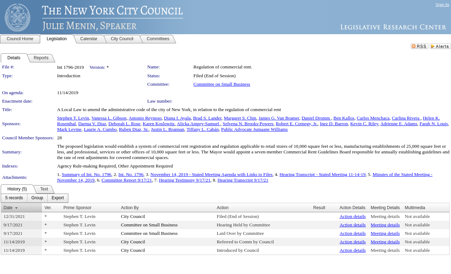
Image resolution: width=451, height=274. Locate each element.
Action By (130, 207)
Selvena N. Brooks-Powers (248, 123)
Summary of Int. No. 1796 (86, 174)
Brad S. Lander (207, 118)
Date (8, 207)
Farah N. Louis (434, 123)
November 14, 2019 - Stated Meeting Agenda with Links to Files (211, 174)
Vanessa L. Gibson (108, 118)
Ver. (48, 207)
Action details (353, 216)
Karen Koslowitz (159, 123)
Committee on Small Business (221, 84)
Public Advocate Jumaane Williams (254, 129)
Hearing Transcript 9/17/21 (242, 180)
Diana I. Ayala (177, 118)
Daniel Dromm (316, 118)
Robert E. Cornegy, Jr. (296, 123)
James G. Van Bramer (279, 118)
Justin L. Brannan (167, 129)
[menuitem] (14, 198)
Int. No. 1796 (130, 174)
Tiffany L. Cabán (202, 129)
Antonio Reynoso (145, 118)
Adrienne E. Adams (398, 123)
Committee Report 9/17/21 (126, 180)
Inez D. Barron (334, 123)
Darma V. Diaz (92, 123)
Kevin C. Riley (364, 123)
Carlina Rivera (406, 118)
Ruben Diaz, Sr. (133, 129)
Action (222, 207)
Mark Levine (69, 129)
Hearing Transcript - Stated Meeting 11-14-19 (322, 174)
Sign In (442, 4)
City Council (133, 216)
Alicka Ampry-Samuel (199, 123)
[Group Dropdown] (37, 198)
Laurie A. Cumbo (100, 129)
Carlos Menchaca (373, 118)
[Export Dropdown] (57, 198)
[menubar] (34, 198)
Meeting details (385, 216)
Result (319, 207)
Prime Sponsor (77, 207)
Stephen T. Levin (73, 118)
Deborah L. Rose (125, 123)
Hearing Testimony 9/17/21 (184, 180)
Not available (417, 216)
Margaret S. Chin (240, 118)
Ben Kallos (343, 118)
